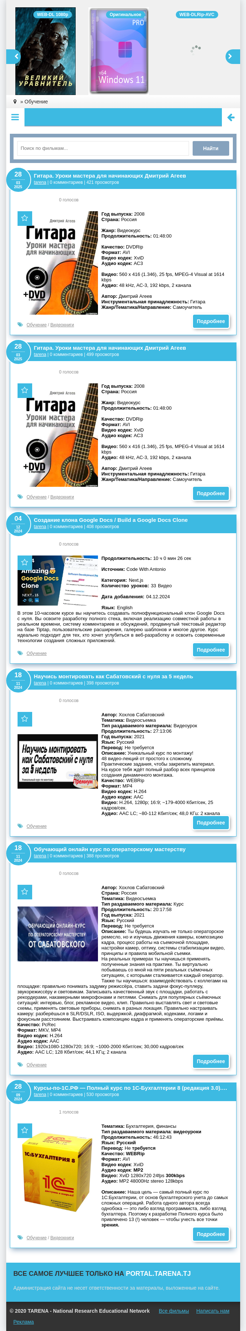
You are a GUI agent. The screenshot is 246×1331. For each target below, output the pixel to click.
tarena (40, 182)
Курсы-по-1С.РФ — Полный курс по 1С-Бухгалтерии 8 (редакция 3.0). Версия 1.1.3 (131, 1088)
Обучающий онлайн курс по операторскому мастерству (110, 849)
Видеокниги (62, 324)
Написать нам (213, 1311)
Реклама (24, 1322)
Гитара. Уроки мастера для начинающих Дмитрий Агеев (110, 175)
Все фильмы (174, 1311)
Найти (211, 148)
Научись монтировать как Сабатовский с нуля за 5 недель (113, 676)
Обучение (37, 324)
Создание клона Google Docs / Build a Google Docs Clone (111, 520)
